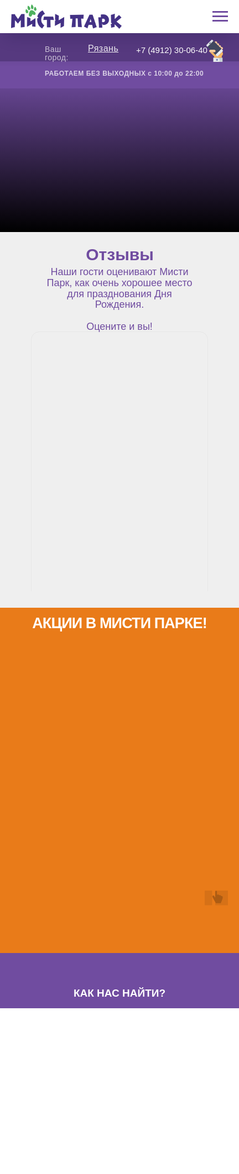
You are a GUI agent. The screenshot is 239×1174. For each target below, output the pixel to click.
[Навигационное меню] (220, 16)
